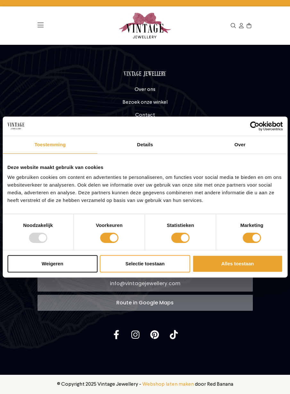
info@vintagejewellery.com (145, 283)
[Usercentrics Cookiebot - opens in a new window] (255, 126)
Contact (145, 115)
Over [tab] (240, 144)
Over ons (145, 89)
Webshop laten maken (168, 384)
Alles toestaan (237, 263)
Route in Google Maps (145, 302)
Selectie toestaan (145, 263)
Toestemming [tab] (50, 144)
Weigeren (52, 263)
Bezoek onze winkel (145, 102)
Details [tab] (145, 144)
